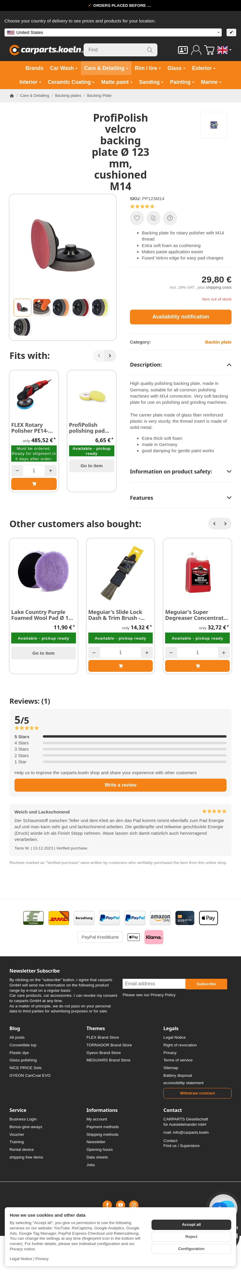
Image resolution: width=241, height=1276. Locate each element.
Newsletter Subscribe (34, 970)
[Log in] (196, 50)
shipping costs (219, 287)
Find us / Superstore (181, 1145)
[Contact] (183, 50)
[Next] (110, 356)
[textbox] (113, 32)
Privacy (42, 1259)
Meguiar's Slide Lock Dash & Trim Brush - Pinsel (115, 615)
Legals (170, 1028)
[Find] (121, 49)
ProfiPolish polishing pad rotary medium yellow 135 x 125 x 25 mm (90, 428)
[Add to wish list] (137, 218)
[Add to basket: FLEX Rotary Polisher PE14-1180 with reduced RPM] (34, 484)
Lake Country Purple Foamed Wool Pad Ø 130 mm (42, 615)
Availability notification (180, 317)
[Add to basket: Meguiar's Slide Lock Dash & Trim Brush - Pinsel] (120, 666)
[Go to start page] (46, 50)
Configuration (191, 1248)
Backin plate (218, 341)
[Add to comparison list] (153, 218)
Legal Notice (21, 1259)
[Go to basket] (209, 50)
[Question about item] (170, 218)
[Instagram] (134, 1205)
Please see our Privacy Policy (149, 995)
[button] (22, 307)
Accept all (191, 1224)
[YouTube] (120, 1205)
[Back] (99, 356)
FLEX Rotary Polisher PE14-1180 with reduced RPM (29, 428)
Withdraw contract (197, 1093)
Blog (14, 1028)
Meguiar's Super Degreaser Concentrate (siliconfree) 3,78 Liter (196, 615)
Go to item (92, 465)
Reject (191, 1236)
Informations (102, 1110)
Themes (96, 1028)
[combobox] (113, 32)
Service (17, 1110)
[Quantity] (34, 470)
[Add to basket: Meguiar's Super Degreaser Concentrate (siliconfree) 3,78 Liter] (197, 666)
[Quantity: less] (17, 470)
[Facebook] (107, 1205)
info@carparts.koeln (191, 1132)
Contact (172, 1110)
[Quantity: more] (50, 470)
